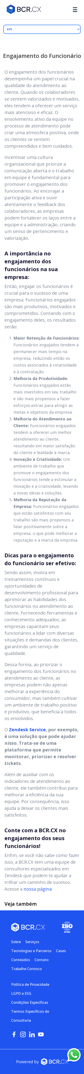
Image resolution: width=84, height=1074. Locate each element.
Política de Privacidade (30, 984)
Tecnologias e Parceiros (31, 950)
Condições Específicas (29, 1002)
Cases (61, 950)
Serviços (32, 941)
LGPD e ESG (21, 993)
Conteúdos (20, 959)
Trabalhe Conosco (26, 968)
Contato (41, 959)
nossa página (38, 889)
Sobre (16, 941)
